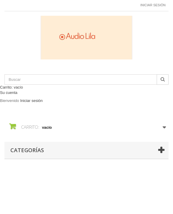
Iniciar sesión (153, 5)
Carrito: (11, 87)
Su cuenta (9, 92)
